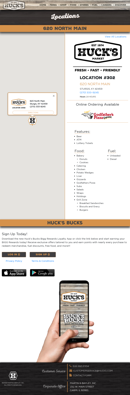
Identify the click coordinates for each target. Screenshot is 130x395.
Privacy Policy (14, 260)
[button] (32, 121)
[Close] (54, 96)
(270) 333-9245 (89, 92)
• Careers (105, 5)
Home (43, 5)
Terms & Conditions (43, 260)
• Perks (52, 5)
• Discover (119, 5)
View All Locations (115, 36)
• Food (72, 5)
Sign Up (43, 254)
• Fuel (94, 5)
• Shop (62, 5)
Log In (14, 254)
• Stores (83, 5)
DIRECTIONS (33, 112)
